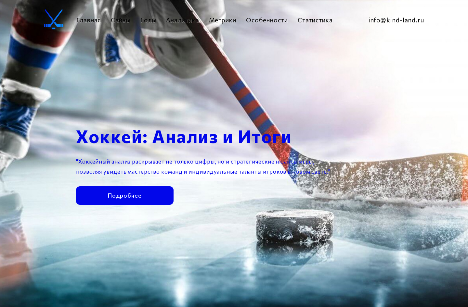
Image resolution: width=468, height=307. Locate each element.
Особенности (267, 20)
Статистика (315, 20)
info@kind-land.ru (396, 20)
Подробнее (124, 194)
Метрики (222, 20)
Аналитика (182, 20)
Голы (148, 20)
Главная (88, 20)
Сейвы (121, 20)
